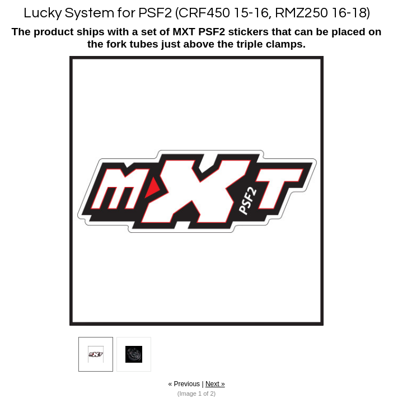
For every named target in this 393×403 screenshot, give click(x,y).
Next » (215, 384)
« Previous (184, 384)
